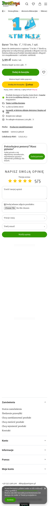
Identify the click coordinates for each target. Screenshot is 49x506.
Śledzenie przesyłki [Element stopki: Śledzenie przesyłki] (12, 413)
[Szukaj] (27, 4)
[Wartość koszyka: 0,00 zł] (40, 4)
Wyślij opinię (24, 234)
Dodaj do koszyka (20, 72)
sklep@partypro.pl (27, 483)
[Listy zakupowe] (33, 4)
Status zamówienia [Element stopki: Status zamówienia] (12, 409)
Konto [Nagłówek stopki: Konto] (5, 440)
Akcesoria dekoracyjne (29, 11)
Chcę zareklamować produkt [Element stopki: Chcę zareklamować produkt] (16, 417)
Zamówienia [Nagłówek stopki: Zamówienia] (8, 402)
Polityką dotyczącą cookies (27, 491)
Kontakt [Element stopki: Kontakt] (6, 430)
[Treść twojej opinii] (24, 192)
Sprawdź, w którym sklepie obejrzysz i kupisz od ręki (26, 111)
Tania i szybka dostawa (15, 103)
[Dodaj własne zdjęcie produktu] (24, 208)
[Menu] (46, 4)
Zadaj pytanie (37, 156)
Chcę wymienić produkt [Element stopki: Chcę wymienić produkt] (14, 426)
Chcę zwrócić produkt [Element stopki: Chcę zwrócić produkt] (13, 422)
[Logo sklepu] (11, 4)
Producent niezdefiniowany (21, 127)
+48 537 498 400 (9, 483)
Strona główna (13, 11)
